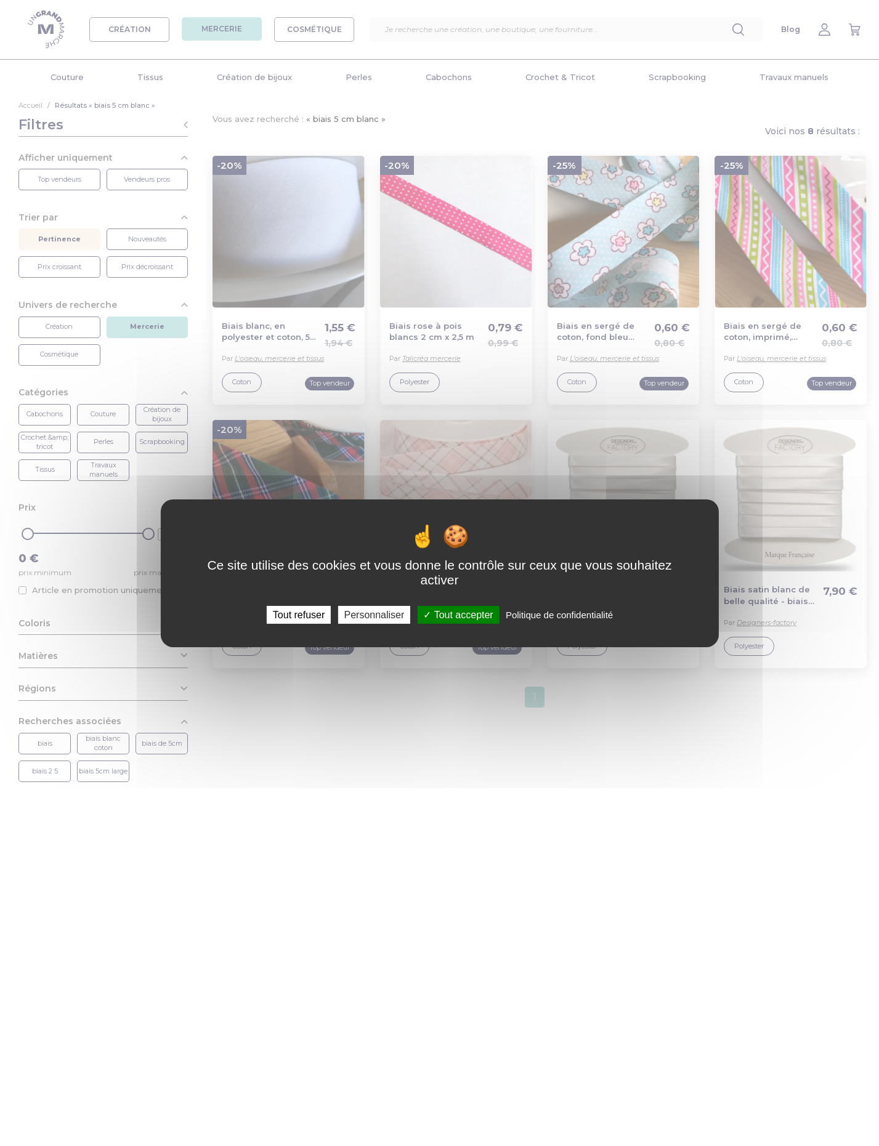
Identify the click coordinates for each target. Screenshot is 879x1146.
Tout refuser (299, 614)
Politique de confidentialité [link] (559, 614)
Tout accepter (458, 614)
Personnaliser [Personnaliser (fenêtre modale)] (374, 614)
